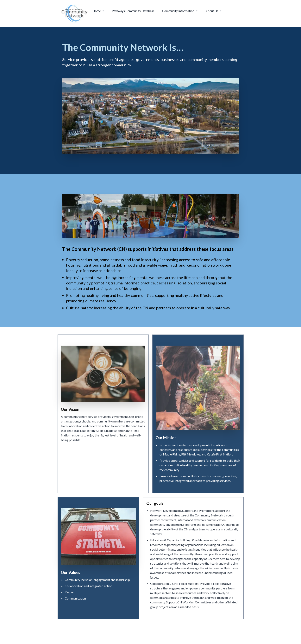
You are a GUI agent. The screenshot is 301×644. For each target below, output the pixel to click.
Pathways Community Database (133, 11)
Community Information (178, 11)
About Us (211, 11)
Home (96, 11)
